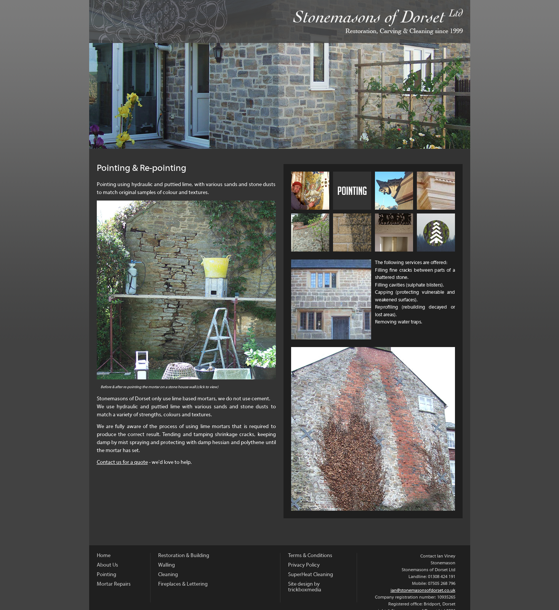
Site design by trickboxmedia (304, 587)
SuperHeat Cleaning (310, 575)
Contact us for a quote (122, 462)
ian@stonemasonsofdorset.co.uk (423, 590)
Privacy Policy (304, 565)
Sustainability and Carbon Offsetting (436, 232)
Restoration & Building (183, 556)
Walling (310, 232)
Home (104, 556)
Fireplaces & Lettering (394, 232)
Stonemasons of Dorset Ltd (279, 21)
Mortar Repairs (394, 191)
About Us (310, 191)
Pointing (106, 575)
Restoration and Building (436, 191)
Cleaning (352, 232)
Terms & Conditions (310, 556)
